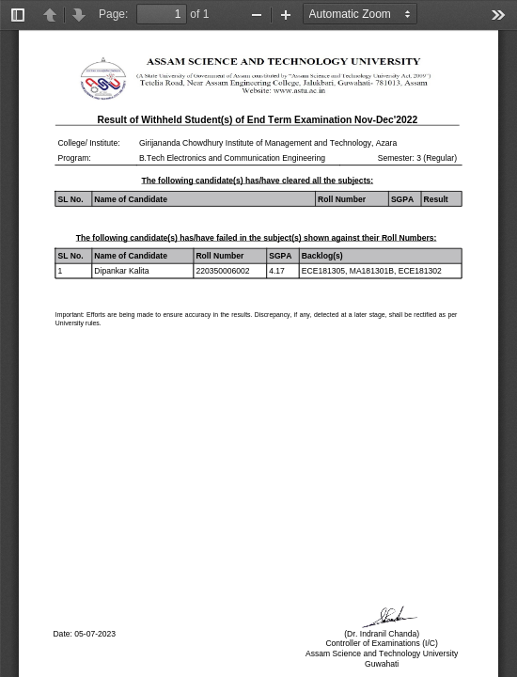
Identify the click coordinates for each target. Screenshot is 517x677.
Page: (113, 14)
